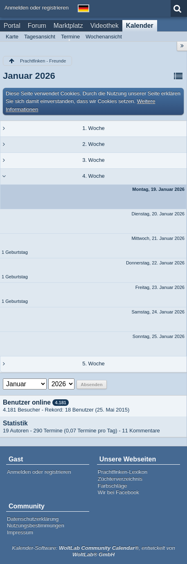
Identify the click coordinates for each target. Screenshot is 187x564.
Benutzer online (27, 402)
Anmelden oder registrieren (37, 7)
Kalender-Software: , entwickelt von (93, 551)
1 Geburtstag (15, 252)
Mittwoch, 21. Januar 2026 (158, 238)
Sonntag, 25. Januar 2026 (159, 336)
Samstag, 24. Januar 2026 (158, 311)
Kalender (139, 25)
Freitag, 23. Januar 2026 (160, 287)
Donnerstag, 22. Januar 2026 (155, 262)
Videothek (104, 25)
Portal (12, 25)
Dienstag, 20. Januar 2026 (158, 213)
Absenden (91, 384)
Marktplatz (68, 25)
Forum (37, 25)
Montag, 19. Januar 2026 (158, 189)
